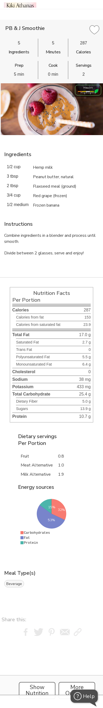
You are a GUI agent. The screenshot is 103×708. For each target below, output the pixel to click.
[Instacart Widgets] (51, 670)
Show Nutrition (37, 690)
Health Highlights (88, 90)
